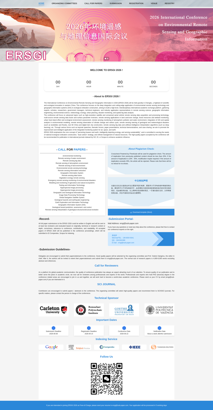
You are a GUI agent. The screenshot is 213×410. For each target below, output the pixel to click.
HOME (41, 3)
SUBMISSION (116, 3)
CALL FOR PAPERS (93, 3)
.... (72, 212)
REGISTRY (169, 3)
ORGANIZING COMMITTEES (64, 3)
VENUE (154, 3)
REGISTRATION (136, 3)
